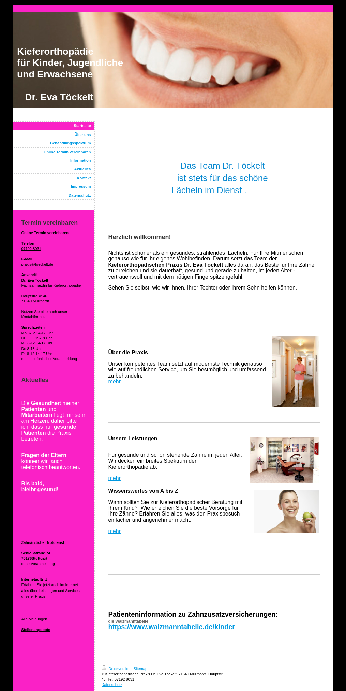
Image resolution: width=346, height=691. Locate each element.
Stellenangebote (35, 629)
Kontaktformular (34, 317)
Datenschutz (112, 684)
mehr (114, 381)
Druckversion (117, 669)
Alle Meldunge (33, 619)
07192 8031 (31, 248)
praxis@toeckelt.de (37, 264)
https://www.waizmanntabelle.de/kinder (171, 627)
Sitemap (140, 669)
